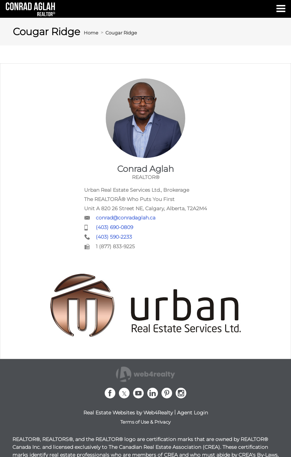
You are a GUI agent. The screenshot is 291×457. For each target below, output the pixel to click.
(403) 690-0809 (114, 227)
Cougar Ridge (121, 33)
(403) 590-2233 (114, 237)
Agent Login (192, 412)
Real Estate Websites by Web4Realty (128, 412)
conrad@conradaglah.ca (125, 217)
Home (91, 33)
